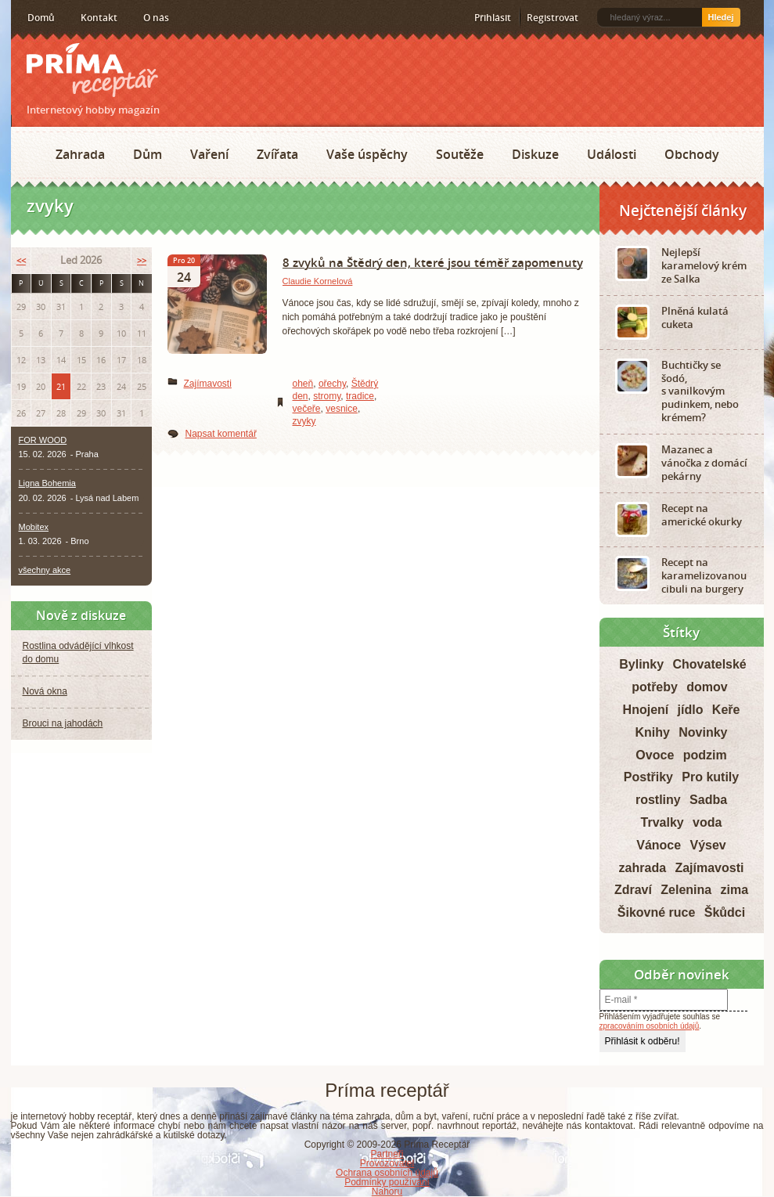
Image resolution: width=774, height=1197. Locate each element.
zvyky (304, 421)
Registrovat (552, 17)
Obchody (691, 154)
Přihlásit (492, 17)
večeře (307, 408)
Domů (41, 17)
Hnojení (646, 709)
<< (21, 260)
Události (611, 154)
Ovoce (654, 755)
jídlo (691, 709)
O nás (156, 17)
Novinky (703, 732)
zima (735, 889)
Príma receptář (92, 70)
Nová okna (45, 691)
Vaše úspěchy (367, 154)
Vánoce (658, 845)
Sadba (708, 799)
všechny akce (45, 570)
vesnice (342, 408)
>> (141, 260)
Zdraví (633, 889)
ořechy (332, 383)
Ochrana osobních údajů (387, 1172)
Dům (147, 154)
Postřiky (648, 777)
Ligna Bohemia (47, 483)
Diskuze (535, 154)
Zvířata (277, 154)
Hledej (720, 17)
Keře (726, 709)
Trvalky (662, 822)
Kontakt (99, 17)
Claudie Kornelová (318, 281)
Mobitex (34, 527)
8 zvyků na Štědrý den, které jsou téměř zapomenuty (433, 262)
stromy (326, 396)
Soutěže (460, 154)
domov (706, 687)
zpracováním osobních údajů (649, 1026)
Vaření (209, 154)
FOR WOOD (43, 440)
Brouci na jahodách (63, 723)
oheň (303, 383)
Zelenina (686, 889)
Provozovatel (387, 1163)
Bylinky (641, 664)
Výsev (708, 845)
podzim (705, 755)
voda (707, 822)
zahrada (642, 867)
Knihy (652, 732)
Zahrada (80, 154)
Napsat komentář (221, 433)
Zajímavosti (208, 383)
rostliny (658, 799)
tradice (360, 396)
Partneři (386, 1153)
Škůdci (724, 912)
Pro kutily (710, 777)
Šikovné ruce (656, 912)
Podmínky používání (387, 1182)
